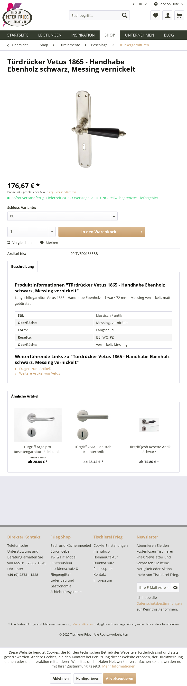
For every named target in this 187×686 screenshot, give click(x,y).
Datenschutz (104, 562)
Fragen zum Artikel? (33, 368)
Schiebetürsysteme (66, 591)
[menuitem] (99, 15)
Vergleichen (19, 242)
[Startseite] (17, 35)
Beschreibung (22, 266)
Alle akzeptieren (119, 678)
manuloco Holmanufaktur (106, 554)
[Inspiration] (83, 35)
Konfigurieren (87, 678)
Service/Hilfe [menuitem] (167, 4)
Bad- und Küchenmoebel (70, 545)
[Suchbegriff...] (99, 15)
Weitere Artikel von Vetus (37, 373)
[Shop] (110, 35)
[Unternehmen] (139, 35)
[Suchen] (125, 15)
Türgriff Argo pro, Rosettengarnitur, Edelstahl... (38, 449)
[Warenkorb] (179, 15)
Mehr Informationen (118, 666)
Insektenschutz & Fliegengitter (64, 571)
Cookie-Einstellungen (111, 545)
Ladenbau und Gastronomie (62, 583)
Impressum (103, 580)
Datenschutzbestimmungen (159, 603)
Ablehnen (61, 678)
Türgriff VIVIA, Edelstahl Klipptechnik (93, 449)
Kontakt (100, 574)
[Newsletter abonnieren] (175, 587)
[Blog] (169, 35)
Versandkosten (83, 624)
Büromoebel (60, 551)
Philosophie (103, 568)
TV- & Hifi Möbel (63, 557)
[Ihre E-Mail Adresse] (154, 587)
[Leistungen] (49, 35)
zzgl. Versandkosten (62, 192)
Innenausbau (61, 562)
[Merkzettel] (155, 15)
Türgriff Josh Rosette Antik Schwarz (149, 449)
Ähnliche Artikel (24, 396)
